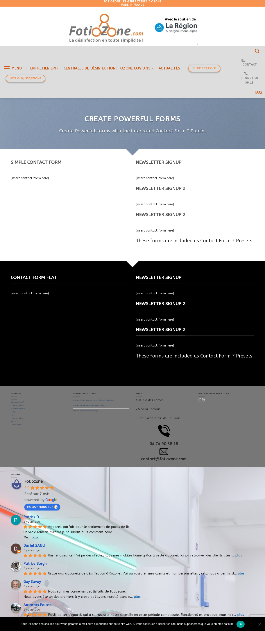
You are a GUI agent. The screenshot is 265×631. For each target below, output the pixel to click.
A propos (14, 399)
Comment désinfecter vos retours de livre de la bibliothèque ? (94, 400)
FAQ (258, 92)
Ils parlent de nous (17, 406)
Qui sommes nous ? (17, 402)
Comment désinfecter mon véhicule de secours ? (89, 406)
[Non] (259, 625)
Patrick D (31, 517)
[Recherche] (257, 51)
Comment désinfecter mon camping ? (85, 411)
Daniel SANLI (34, 545)
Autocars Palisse (37, 605)
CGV (12, 415)
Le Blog (13, 412)
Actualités (169, 68)
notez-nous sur (42, 507)
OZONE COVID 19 (137, 68)
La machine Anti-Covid (18, 409)
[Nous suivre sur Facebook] (200, 399)
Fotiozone (33, 481)
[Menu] (12, 68)
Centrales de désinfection (89, 68)
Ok (240, 624)
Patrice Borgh (35, 564)
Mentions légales (17, 418)
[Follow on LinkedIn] (203, 399)
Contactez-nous (16, 425)
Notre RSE (14, 422)
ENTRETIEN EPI (44, 68)
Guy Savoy (32, 582)
